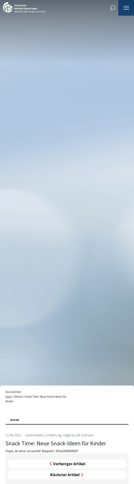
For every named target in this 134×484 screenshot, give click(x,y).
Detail (14, 420)
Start (8, 396)
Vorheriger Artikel (67, 463)
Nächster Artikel (66, 474)
